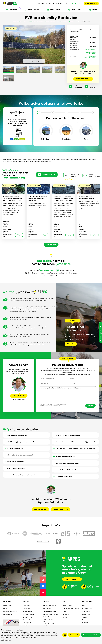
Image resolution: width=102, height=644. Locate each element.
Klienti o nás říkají (68, 605)
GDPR (84, 605)
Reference (48, 3)
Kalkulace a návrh (28, 614)
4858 (66, 175)
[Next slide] (62, 45)
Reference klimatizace (49, 611)
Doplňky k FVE (27, 622)
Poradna (60, 3)
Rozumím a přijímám (90, 635)
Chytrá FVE (41, 3)
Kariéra (65, 617)
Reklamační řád (87, 608)
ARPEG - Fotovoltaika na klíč (19, 21)
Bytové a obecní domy (10, 611)
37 (84, 175)
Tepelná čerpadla (48, 619)
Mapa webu (85, 622)
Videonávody (86, 611)
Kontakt (84, 620)
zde (59, 405)
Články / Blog (86, 614)
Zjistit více (71, 344)
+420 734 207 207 (18, 396)
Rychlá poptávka (72, 579)
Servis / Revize (27, 617)
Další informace (6, 640)
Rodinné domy (7, 605)
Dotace (55, 3)
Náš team (65, 611)
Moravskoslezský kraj (90, 49)
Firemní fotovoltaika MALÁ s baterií (90, 53)
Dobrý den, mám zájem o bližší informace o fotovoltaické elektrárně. (68, 391)
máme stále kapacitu (48, 270)
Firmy (5, 608)
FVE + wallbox (7, 614)
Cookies (84, 617)
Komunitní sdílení (28, 611)
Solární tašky (27, 620)
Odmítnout (74, 635)
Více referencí (51, 245)
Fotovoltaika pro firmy (90, 57)
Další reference (10, 170)
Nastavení (64, 635)
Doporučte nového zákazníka (71, 608)
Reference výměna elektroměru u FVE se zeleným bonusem (49, 624)
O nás (65, 3)
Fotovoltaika (92, 56)
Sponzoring (66, 614)
